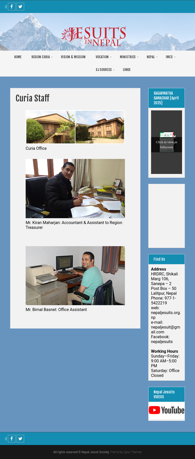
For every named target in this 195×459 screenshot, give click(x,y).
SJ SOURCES (104, 70)
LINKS (127, 70)
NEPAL (151, 57)
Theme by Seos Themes (126, 452)
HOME (17, 57)
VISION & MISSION (73, 57)
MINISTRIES (128, 57)
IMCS (169, 57)
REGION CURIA (40, 57)
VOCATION (102, 57)
